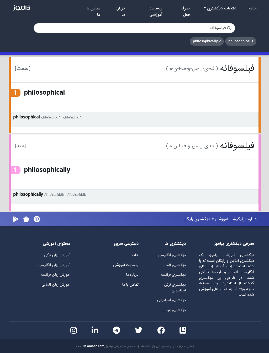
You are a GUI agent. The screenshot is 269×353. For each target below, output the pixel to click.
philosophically (28, 194)
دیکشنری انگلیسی (172, 255)
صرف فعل (185, 11)
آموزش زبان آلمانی (55, 285)
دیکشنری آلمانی (173, 265)
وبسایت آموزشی (155, 11)
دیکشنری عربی (174, 310)
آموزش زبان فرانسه (55, 275)
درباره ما (120, 11)
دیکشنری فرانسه (173, 275)
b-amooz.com (94, 346)
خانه (252, 8)
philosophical (26, 117)
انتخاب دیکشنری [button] (221, 8)
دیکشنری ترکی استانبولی (175, 288)
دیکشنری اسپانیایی (171, 300)
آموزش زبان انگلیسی (54, 265)
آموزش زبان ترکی (57, 255)
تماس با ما (93, 11)
